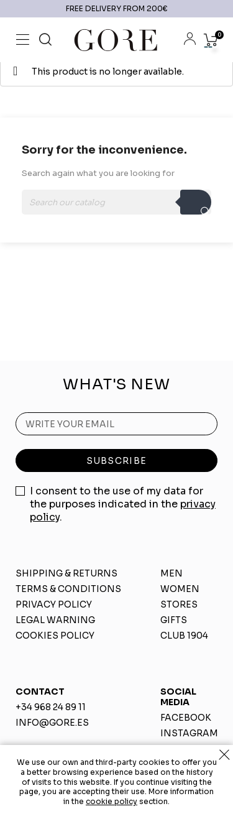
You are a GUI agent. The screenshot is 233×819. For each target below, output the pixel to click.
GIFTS (173, 620)
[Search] (116, 202)
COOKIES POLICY (55, 635)
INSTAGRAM (189, 733)
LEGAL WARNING (55, 620)
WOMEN (179, 589)
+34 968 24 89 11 (51, 707)
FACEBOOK (185, 717)
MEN (171, 573)
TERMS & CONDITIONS (68, 589)
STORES (179, 604)
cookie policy (111, 801)
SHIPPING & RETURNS (66, 573)
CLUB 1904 (184, 635)
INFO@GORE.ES (52, 722)
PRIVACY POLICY (54, 604)
